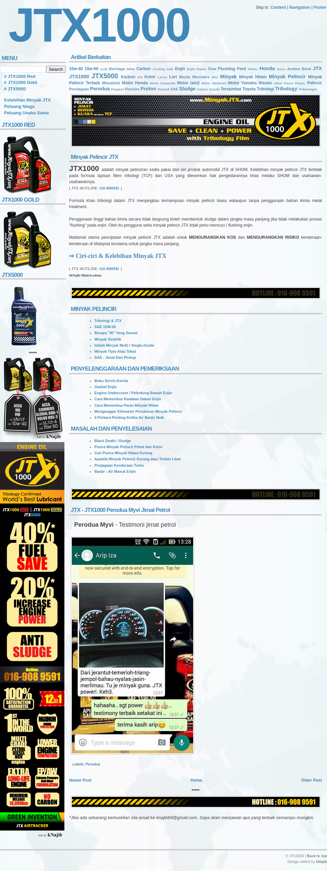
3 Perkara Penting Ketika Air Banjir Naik (129, 417)
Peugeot (117, 89)
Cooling (159, 69)
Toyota (249, 89)
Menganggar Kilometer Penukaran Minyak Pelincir (138, 411)
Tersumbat (230, 89)
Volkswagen (308, 89)
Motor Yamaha (242, 83)
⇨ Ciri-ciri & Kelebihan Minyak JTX (118, 256)
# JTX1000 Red (19, 76)
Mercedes (200, 77)
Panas (288, 83)
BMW (131, 69)
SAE (174, 89)
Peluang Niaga (19, 106)
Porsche (132, 89)
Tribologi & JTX (107, 321)
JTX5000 (104, 76)
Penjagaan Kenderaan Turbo (119, 465)
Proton (148, 88)
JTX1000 (79, 76)
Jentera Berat (299, 69)
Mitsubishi (111, 83)
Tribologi (265, 89)
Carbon (144, 68)
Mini (214, 77)
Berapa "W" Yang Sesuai (116, 333)
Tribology (286, 88)
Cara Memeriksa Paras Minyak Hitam (126, 405)
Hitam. (253, 69)
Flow (212, 69)
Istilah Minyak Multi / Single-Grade (124, 345)
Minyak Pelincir (287, 76)
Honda (267, 68)
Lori (173, 77)
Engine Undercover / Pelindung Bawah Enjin (133, 393)
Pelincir (314, 83)
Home (196, 780)
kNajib (321, 862)
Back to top (317, 856)
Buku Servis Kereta (111, 381)
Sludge (187, 88)
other (278, 83)
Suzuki (214, 89)
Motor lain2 (188, 83)
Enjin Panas (196, 69)
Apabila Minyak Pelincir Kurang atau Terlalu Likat (137, 459)
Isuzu (281, 69)
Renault (164, 89)
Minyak (228, 76)
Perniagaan (79, 89)
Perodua (100, 88)
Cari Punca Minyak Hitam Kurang (123, 453)
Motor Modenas (214, 83)
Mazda (184, 77)
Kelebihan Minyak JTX (27, 100)
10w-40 (76, 68)
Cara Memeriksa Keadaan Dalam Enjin (127, 399)
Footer (320, 7)
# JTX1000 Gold (20, 82)
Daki (170, 69)
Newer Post (80, 780)
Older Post (311, 780)
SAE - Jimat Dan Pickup (115, 357)
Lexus (162, 77)
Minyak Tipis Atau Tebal (115, 351)
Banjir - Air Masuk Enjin (115, 471)
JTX (317, 68)
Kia (140, 77)
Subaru (202, 89)
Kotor (150, 77)
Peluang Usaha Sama (26, 112)
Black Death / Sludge (112, 441)
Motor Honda (135, 83)
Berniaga (117, 69)
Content (278, 7)
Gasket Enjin (105, 387)
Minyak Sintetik (107, 339)
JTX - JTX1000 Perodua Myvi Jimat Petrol (120, 510)
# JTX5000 (15, 88)
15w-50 (91, 68)
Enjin (180, 68)
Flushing (226, 68)
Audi (104, 69)
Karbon (128, 77)
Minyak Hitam (253, 77)
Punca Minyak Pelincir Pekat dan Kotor (128, 447)
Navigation (299, 7)
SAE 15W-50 (105, 327)
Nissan (265, 83)
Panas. (300, 83)
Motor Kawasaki (162, 83)
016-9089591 (109, 188)
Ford (241, 68)
